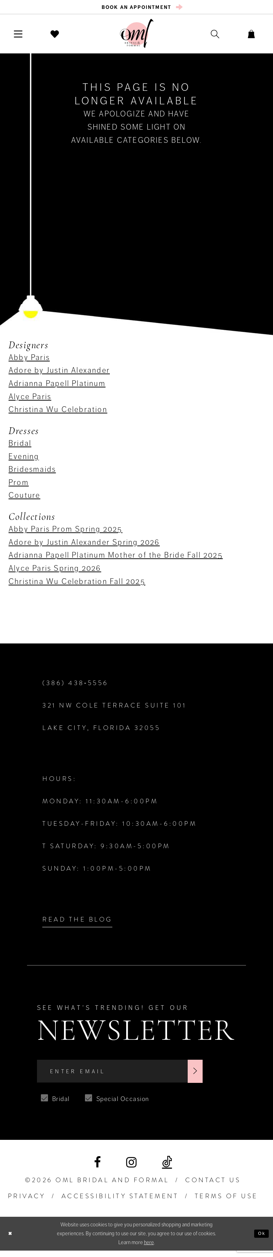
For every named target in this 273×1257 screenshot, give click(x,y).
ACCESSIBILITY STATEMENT (120, 1203)
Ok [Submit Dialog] (260, 1240)
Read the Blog (77, 922)
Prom (19, 485)
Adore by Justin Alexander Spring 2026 (84, 544)
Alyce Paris (30, 398)
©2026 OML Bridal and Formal (97, 1186)
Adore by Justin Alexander (59, 372)
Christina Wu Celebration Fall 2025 (77, 583)
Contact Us (213, 1186)
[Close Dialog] (11, 1240)
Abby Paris (29, 359)
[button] (21, 36)
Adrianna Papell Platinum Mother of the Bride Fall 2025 (116, 557)
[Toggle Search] (205, 36)
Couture (24, 497)
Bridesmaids (32, 471)
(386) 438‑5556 (75, 685)
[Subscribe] (223, 1076)
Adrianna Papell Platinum (57, 386)
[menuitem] (136, 8)
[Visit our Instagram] (131, 1169)
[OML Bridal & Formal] (137, 35)
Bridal (20, 445)
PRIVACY (27, 1203)
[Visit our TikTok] (167, 1169)
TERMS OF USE (226, 1203)
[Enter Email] (134, 1076)
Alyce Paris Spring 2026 (55, 570)
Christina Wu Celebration (58, 412)
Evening (24, 458)
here (149, 1249)
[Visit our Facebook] (97, 1169)
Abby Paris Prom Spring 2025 (65, 531)
